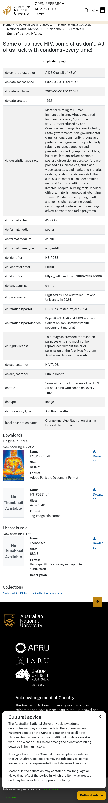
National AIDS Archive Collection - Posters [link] (69, 29)
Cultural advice (91, 795)
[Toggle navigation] (102, 10)
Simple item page (54, 61)
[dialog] (54, 790)
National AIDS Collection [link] (75, 24)
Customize (9, 797)
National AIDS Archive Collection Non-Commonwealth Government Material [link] (26, 29)
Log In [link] (93, 10)
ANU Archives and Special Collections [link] (35, 24)
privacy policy (49, 789)
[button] (86, 10)
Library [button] (39, 13)
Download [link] (98, 456)
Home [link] (7, 24)
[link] (32, 593)
